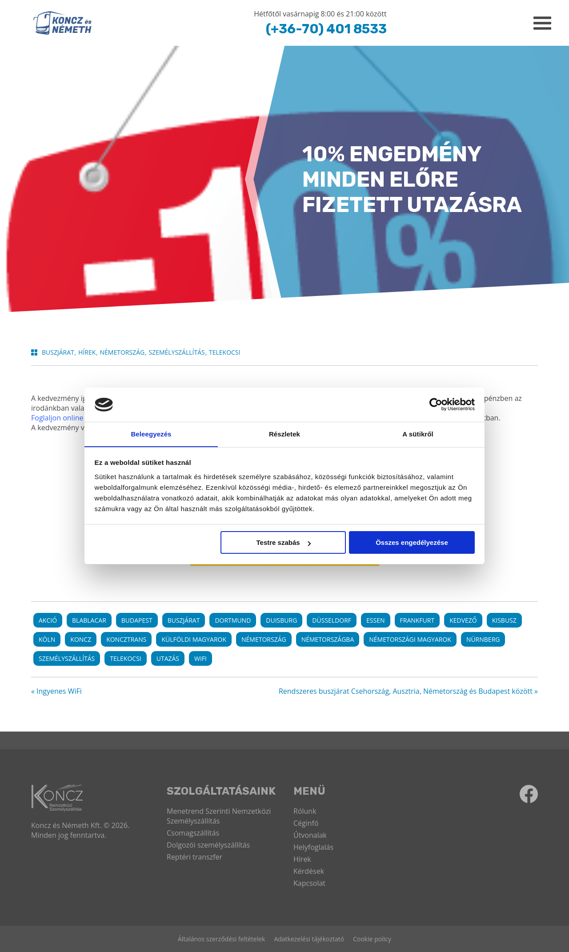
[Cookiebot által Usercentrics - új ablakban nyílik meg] (436, 404)
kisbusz (504, 620)
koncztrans (126, 639)
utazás (167, 658)
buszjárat (184, 620)
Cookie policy (372, 939)
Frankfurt (417, 620)
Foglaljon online (57, 418)
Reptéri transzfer (194, 857)
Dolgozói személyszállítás (208, 845)
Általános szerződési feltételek (221, 939)
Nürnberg (483, 639)
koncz (80, 639)
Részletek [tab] (284, 433)
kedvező (463, 620)
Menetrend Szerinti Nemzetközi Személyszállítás (219, 816)
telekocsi (125, 658)
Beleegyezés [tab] (151, 433)
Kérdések (308, 871)
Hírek (302, 859)
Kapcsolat (309, 883)
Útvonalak (310, 835)
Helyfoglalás (313, 847)
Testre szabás (283, 543)
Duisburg (281, 620)
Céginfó (306, 823)
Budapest (136, 620)
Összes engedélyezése (412, 543)
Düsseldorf (331, 620)
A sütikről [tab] (417, 433)
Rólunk (305, 811)
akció (48, 620)
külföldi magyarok (193, 639)
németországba (327, 639)
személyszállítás (67, 658)
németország (263, 639)
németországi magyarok (410, 639)
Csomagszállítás (193, 833)
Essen (375, 620)
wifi (200, 658)
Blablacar (89, 620)
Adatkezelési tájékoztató (309, 939)
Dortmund (233, 620)
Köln (47, 639)
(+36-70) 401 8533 (325, 29)
